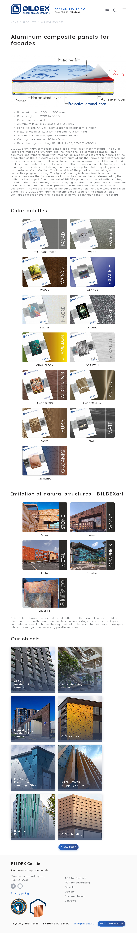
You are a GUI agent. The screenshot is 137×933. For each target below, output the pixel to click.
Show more (68, 847)
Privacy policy (20, 893)
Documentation (74, 896)
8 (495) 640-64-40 (56, 923)
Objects (70, 887)
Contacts (70, 900)
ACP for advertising (77, 882)
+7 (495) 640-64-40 (70, 8)
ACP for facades (75, 878)
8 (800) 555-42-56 (25, 923)
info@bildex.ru (84, 923)
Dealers (70, 891)
